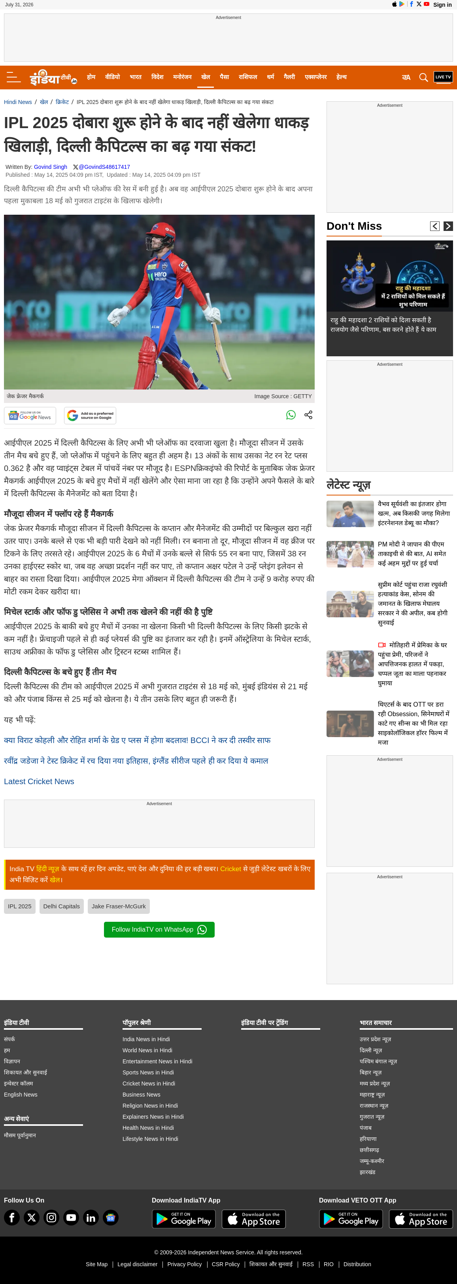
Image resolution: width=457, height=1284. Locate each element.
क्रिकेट (62, 102)
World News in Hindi (147, 1050)
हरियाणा (368, 1139)
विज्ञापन (12, 1061)
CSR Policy (226, 1264)
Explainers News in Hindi (153, 1117)
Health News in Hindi (148, 1128)
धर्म (270, 77)
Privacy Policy (184, 1264)
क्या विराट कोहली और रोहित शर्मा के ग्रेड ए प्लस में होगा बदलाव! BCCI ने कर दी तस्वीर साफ (137, 740)
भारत (136, 77)
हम (7, 1050)
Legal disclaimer (137, 1264)
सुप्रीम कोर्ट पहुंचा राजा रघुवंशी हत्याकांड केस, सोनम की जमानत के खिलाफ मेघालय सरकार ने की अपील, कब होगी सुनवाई (413, 603)
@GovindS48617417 (104, 167)
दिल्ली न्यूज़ (371, 1050)
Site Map (97, 1264)
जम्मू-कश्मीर (372, 1161)
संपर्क (9, 1039)
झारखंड (367, 1172)
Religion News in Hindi (150, 1105)
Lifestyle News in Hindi (150, 1139)
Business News (142, 1094)
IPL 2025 (20, 906)
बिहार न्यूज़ (370, 1072)
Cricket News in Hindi (149, 1083)
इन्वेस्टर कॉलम (18, 1083)
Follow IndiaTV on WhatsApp (159, 929)
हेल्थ (341, 77)
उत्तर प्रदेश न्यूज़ (375, 1039)
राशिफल (248, 77)
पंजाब (366, 1128)
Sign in (442, 5)
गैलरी (289, 77)
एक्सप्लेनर (316, 77)
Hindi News (18, 102)
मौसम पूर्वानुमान (20, 1135)
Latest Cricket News (39, 781)
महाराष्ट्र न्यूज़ (372, 1094)
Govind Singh (50, 167)
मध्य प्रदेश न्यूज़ (375, 1083)
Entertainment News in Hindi (158, 1061)
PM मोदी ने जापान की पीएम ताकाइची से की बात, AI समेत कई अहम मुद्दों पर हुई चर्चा (412, 554)
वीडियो (112, 77)
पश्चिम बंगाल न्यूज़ (378, 1061)
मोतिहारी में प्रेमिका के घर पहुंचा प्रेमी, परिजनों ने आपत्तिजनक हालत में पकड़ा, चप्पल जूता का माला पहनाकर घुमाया (412, 664)
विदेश (157, 77)
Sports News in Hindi (148, 1072)
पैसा (224, 77)
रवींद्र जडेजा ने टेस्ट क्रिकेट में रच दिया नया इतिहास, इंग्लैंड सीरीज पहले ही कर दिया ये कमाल (136, 760)
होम (91, 77)
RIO (329, 1264)
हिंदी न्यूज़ (48, 869)
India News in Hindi (146, 1039)
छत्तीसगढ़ (369, 1150)
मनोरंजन (182, 77)
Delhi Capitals (61, 906)
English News (21, 1094)
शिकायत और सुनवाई (25, 1072)
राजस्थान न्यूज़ (374, 1105)
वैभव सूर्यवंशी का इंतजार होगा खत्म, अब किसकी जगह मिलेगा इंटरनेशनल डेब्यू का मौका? (414, 513)
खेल (205, 77)
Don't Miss (354, 226)
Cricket (230, 869)
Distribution (357, 1264)
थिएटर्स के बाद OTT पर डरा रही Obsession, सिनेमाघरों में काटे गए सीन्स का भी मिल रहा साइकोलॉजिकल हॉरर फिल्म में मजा (413, 723)
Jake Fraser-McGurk (119, 906)
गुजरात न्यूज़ (372, 1117)
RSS (308, 1264)
